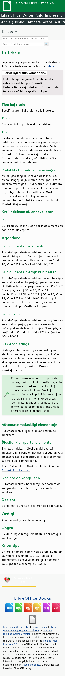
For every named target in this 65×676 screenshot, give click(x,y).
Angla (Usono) (13, 22)
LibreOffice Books (32, 598)
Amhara (34, 22)
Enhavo (7, 31)
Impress (52, 15)
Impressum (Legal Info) (16, 627)
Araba (48, 22)
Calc (39, 15)
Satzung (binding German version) (28, 632)
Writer (27, 15)
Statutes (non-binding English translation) (31, 628)
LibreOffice (10, 15)
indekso (51, 66)
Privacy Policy (39, 627)
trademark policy (31, 664)
